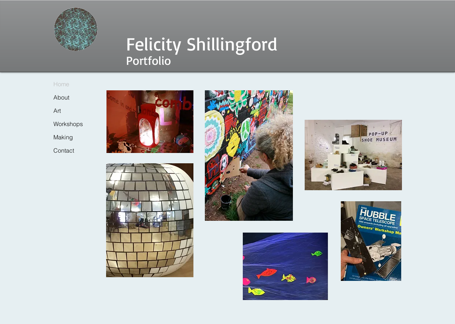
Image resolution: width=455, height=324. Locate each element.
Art (57, 110)
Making (63, 137)
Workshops (68, 124)
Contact (63, 150)
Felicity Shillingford (201, 43)
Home (61, 84)
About (61, 97)
